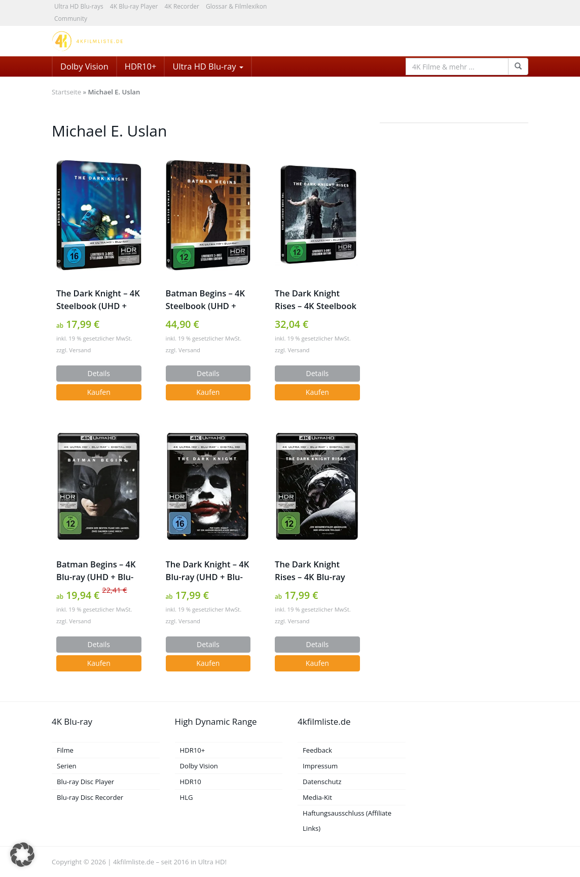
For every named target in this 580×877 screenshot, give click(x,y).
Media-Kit (317, 797)
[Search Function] (518, 66)
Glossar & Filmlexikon (236, 6)
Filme (65, 750)
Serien (67, 765)
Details (99, 373)
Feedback (317, 750)
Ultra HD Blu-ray (207, 66)
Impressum (320, 765)
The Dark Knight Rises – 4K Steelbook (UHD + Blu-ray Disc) (315, 299)
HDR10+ (141, 66)
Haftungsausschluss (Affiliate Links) (347, 820)
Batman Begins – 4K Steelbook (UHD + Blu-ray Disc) (205, 299)
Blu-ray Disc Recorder (90, 797)
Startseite (66, 91)
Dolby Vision (84, 66)
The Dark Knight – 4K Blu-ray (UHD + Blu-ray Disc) (207, 570)
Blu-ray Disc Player (85, 781)
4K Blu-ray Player (134, 6)
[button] (22, 854)
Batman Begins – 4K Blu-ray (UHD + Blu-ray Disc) (95, 570)
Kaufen (99, 392)
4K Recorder (182, 6)
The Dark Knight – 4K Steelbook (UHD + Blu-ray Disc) (98, 299)
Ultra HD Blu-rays (78, 6)
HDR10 (190, 781)
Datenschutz (322, 781)
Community (70, 18)
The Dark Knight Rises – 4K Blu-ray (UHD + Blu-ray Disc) (315, 570)
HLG (186, 797)
